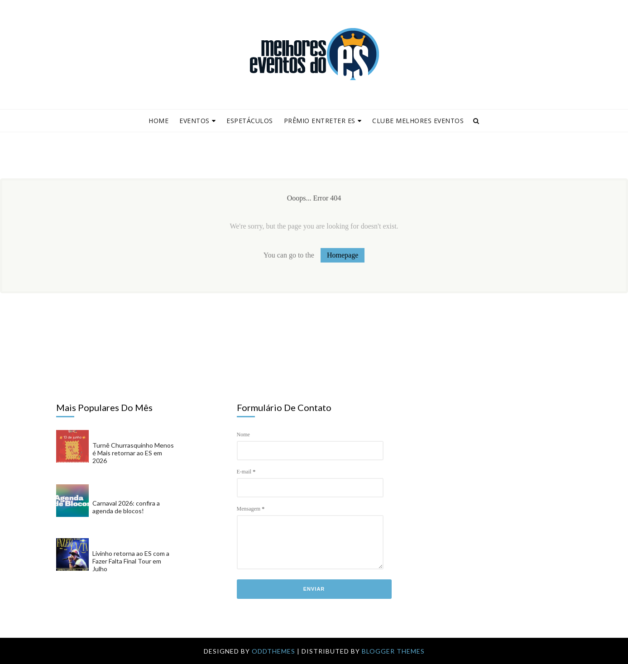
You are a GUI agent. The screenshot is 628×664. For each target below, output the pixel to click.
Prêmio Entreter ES (323, 120)
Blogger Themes (393, 651)
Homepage (342, 255)
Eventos (197, 120)
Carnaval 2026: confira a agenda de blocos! (126, 507)
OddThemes (273, 651)
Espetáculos (249, 120)
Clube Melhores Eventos (418, 120)
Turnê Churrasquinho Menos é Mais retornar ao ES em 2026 (133, 452)
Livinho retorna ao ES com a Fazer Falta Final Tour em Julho (130, 561)
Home (158, 120)
